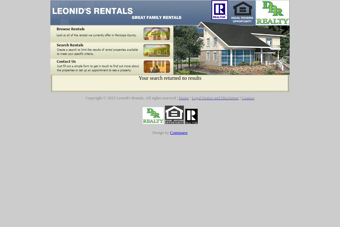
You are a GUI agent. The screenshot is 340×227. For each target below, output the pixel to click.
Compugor (179, 132)
